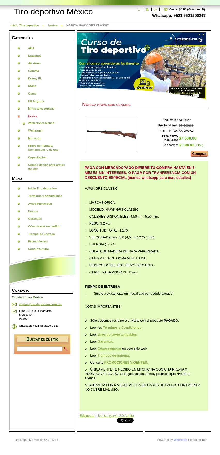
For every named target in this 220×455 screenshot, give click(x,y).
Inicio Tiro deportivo (25, 25)
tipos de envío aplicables (117, 334)
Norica (52, 25)
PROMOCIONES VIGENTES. (126, 362)
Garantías (105, 341)
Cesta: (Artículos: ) (187, 9)
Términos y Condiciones (122, 327)
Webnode (180, 439)
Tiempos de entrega (113, 355)
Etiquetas (87, 416)
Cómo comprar (109, 348)
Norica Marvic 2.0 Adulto (116, 416)
